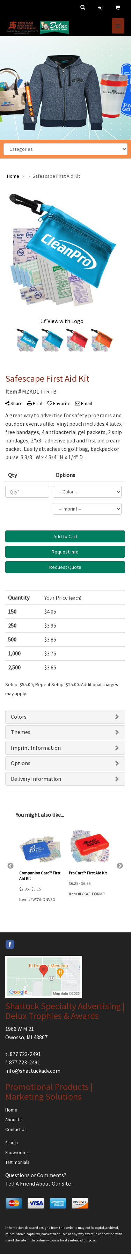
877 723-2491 (25, 1053)
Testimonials (17, 1162)
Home (11, 1110)
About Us (13, 1120)
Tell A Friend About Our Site (38, 1183)
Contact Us (15, 1129)
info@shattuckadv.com (32, 1070)
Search (11, 1143)
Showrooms (16, 1153)
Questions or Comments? (35, 1175)
